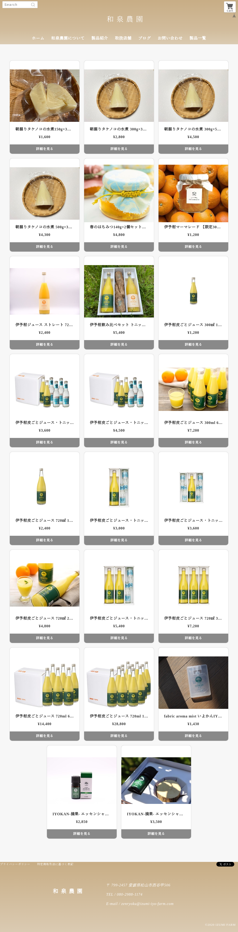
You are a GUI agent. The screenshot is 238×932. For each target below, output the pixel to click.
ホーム (38, 38)
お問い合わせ (170, 38)
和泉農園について (68, 38)
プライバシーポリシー (15, 864)
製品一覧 (197, 38)
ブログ (144, 38)
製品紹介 (99, 38)
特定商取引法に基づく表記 (55, 864)
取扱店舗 (123, 38)
